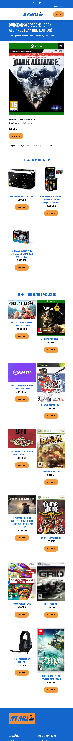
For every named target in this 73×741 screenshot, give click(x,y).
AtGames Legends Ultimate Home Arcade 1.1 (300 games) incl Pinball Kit (51, 199)
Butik (58, 14)
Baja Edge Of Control (51, 471)
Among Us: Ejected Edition (21, 196)
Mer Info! (16, 136)
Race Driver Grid (51, 604)
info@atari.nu (58, 6)
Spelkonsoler (24, 119)
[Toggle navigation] (12, 14)
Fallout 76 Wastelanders (51, 339)
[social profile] (39, 3)
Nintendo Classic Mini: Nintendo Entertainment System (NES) (22, 253)
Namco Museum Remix (22, 603)
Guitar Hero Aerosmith (51, 537)
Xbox (33, 119)
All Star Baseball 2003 (51, 405)
